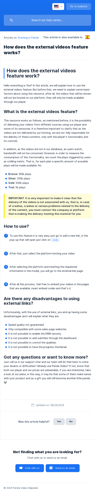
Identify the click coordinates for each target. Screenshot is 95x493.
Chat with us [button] (32, 468)
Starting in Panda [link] (28, 37)
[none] (58, 6)
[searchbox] (47, 20)
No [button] (70, 421)
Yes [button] (59, 421)
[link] (87, 37)
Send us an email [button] (65, 468)
